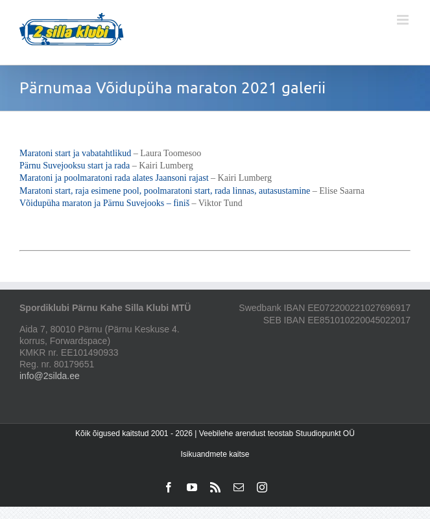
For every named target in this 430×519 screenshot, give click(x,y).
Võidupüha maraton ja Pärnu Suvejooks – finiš (104, 203)
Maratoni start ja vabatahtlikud (75, 153)
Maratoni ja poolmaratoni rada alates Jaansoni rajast (114, 178)
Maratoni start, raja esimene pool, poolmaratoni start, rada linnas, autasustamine (164, 191)
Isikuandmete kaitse (214, 454)
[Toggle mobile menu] (404, 20)
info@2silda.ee (49, 376)
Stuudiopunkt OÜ (324, 433)
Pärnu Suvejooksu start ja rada (74, 165)
